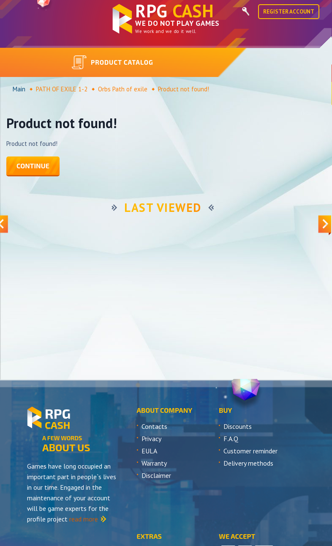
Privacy (151, 438)
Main (19, 89)
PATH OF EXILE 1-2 (61, 89)
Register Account (288, 11)
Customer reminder (250, 451)
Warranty (154, 463)
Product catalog (112, 62)
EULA (149, 451)
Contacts (154, 426)
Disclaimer (156, 475)
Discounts (237, 426)
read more (83, 519)
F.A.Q (230, 438)
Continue (32, 166)
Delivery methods (248, 463)
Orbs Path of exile (122, 89)
